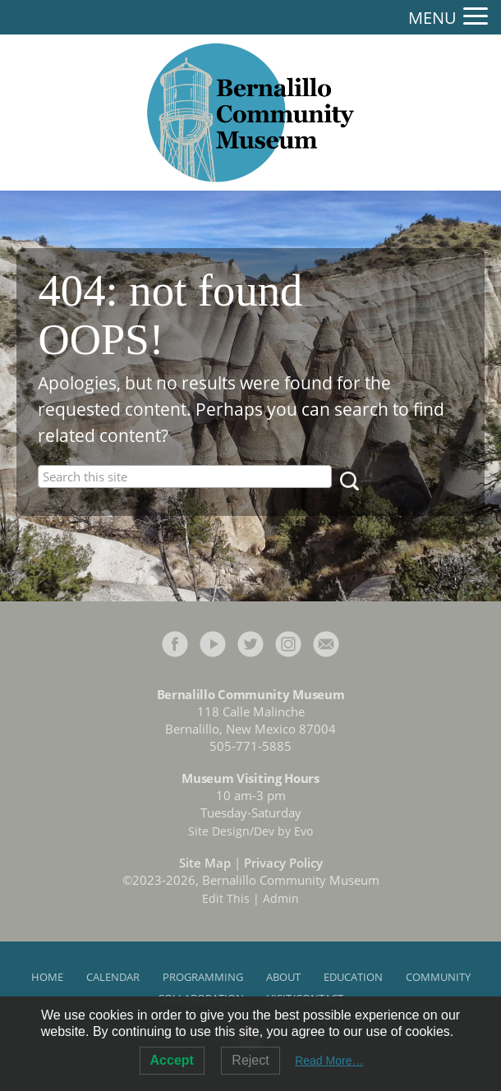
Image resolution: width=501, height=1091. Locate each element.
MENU (432, 18)
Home (47, 976)
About (283, 976)
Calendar (113, 976)
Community (438, 976)
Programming (203, 976)
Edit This (226, 898)
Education (353, 976)
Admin (281, 898)
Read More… (329, 1060)
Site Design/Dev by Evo (250, 831)
